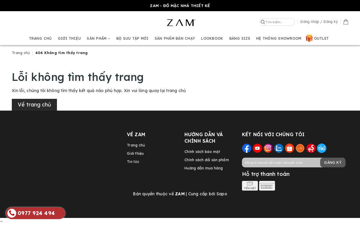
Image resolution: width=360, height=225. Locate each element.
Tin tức (133, 161)
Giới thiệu (69, 38)
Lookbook (212, 38)
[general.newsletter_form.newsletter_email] (293, 162)
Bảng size (239, 38)
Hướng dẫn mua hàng (203, 168)
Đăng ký (332, 162)
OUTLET (321, 38)
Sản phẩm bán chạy (175, 38)
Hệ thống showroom (278, 38)
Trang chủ (40, 38)
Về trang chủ (34, 104)
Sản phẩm (98, 38)
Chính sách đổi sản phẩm (206, 160)
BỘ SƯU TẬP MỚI (132, 38)
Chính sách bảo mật (202, 151)
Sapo (222, 193)
